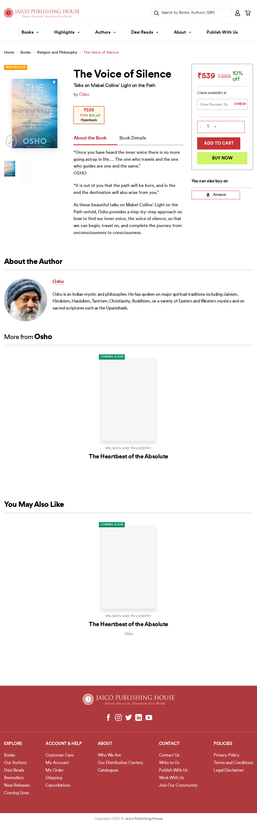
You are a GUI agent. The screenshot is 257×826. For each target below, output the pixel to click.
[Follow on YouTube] (148, 718)
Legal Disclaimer (229, 770)
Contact (169, 744)
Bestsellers (14, 778)
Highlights (67, 32)
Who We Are (109, 755)
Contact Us (169, 755)
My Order (55, 770)
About (182, 32)
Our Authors (15, 763)
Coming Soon (111, 357)
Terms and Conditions (233, 763)
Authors (105, 32)
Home (9, 53)
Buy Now (222, 158)
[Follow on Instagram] (118, 718)
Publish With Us (222, 32)
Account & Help (64, 744)
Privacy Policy (226, 755)
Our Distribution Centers (120, 763)
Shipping (54, 778)
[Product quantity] (208, 126)
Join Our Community (178, 785)
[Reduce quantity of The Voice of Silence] (200, 127)
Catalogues (108, 770)
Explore (13, 744)
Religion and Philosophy (57, 53)
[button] (238, 13)
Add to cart (219, 143)
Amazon (216, 195)
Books (30, 32)
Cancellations (58, 785)
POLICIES (223, 744)
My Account (57, 763)
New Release (16, 67)
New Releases (17, 785)
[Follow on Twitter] (128, 718)
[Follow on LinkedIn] (138, 718)
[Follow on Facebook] (108, 718)
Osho (84, 95)
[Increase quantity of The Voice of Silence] (215, 127)
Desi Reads (144, 32)
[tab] (95, 138)
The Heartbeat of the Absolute (128, 457)
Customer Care (60, 755)
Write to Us (169, 763)
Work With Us (171, 778)
